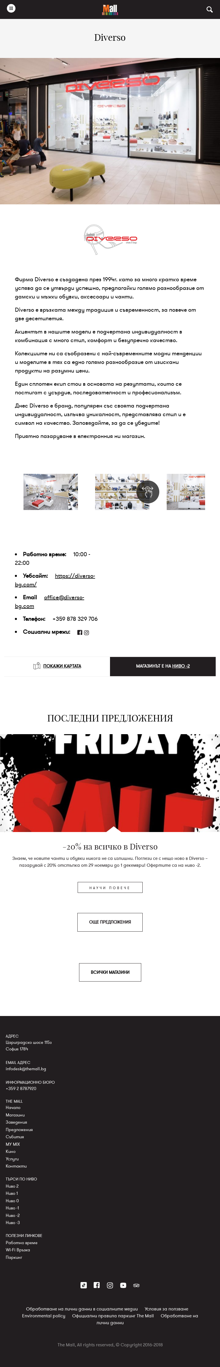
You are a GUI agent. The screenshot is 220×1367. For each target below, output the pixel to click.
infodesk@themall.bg (26, 1069)
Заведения (16, 1122)
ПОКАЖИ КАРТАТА (57, 666)
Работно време (22, 1243)
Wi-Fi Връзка (18, 1250)
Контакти (16, 1166)
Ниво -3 (13, 1223)
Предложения (19, 1130)
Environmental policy (43, 1316)
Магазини (15, 1115)
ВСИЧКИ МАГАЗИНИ (110, 972)
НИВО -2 (181, 666)
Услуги (12, 1159)
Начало (13, 1107)
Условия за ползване (166, 1309)
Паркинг (14, 1257)
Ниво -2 (13, 1215)
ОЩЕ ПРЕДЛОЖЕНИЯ (110, 922)
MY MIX (13, 1144)
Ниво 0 (12, 1201)
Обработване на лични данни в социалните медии (82, 1309)
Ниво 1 (12, 1193)
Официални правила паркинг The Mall (113, 1316)
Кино (10, 1151)
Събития (15, 1137)
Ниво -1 (12, 1208)
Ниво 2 (12, 1186)
